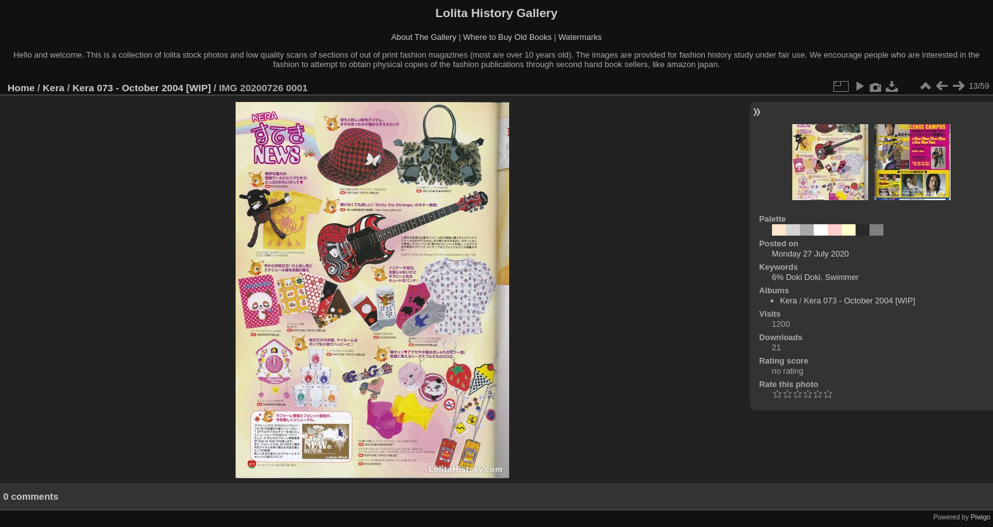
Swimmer (842, 277)
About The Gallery (424, 37)
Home (21, 87)
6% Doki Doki (796, 277)
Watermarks (580, 37)
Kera (54, 87)
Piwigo (980, 517)
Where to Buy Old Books (507, 37)
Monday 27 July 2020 (810, 253)
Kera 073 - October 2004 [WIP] (141, 87)
